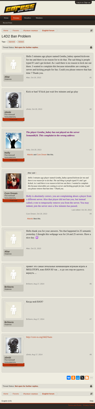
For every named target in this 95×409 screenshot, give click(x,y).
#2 (91, 109)
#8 (91, 354)
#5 (91, 248)
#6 (91, 284)
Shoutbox (27, 18)
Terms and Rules (75, 405)
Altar (7, 77)
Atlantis (30, 155)
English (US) (7, 401)
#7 (91, 319)
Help (91, 401)
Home (6, 18)
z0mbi (8, 112)
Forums (16, 18)
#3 (91, 150)
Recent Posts (7, 23)
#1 (91, 77)
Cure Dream (42, 155)
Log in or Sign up (83, 2)
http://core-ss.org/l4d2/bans (39, 337)
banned (11, 41)
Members (39, 18)
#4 (91, 214)
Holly (7, 152)
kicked (21, 41)
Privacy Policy (88, 405)
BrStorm (9, 287)
